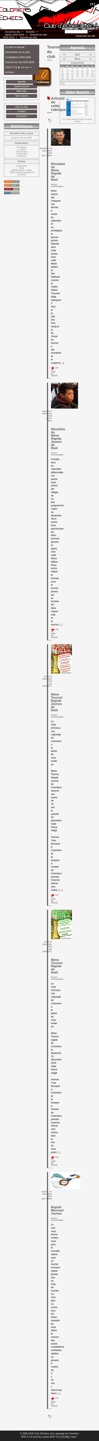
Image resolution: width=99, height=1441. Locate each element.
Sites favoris (21, 96)
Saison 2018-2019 (14, 34)
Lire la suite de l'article (54, 371)
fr (93, 4)
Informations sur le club (17, 52)
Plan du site (21, 107)
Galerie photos (21, 86)
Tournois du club (28, 37)
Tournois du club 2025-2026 (19, 62)
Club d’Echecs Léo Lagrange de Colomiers (15, 5)
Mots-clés (21, 91)
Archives (30, 32)
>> (90, 54)
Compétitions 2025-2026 (18, 57)
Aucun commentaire (57, 185)
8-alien (48, 155)
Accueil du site (12, 32)
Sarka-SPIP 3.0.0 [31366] (56, 1436)
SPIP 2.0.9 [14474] (31, 1436)
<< (64, 54)
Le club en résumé (15, 47)
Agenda (21, 81)
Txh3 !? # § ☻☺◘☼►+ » (18, 67)
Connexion (21, 116)
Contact (21, 111)
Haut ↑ (74, 1436)
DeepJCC (47, 686)
